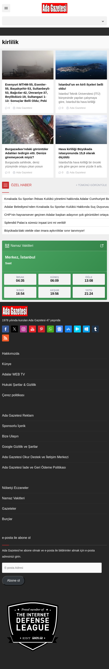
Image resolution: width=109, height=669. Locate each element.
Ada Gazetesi (24, 107)
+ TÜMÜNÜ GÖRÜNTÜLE (91, 185)
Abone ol (13, 580)
